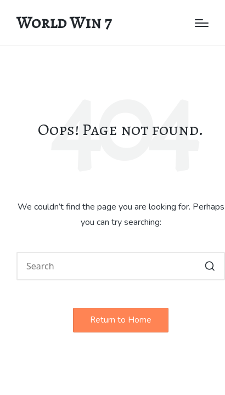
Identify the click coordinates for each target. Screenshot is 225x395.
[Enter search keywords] (120, 266)
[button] (210, 266)
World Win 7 (63, 23)
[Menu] (202, 23)
